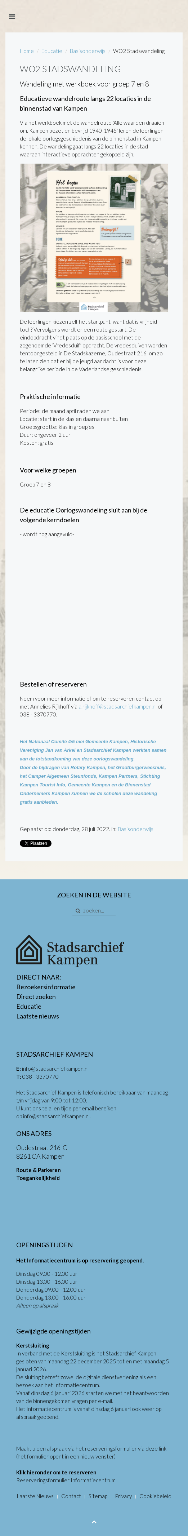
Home (27, 51)
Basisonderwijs (88, 51)
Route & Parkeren (38, 1170)
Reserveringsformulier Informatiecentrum (66, 1480)
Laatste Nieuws (35, 1496)
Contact (71, 1496)
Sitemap (98, 1496)
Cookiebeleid (155, 1496)
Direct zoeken (36, 996)
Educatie (51, 51)
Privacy (123, 1496)
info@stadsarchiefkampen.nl (55, 1068)
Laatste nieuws (37, 1016)
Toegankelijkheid (38, 1178)
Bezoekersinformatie (46, 987)
